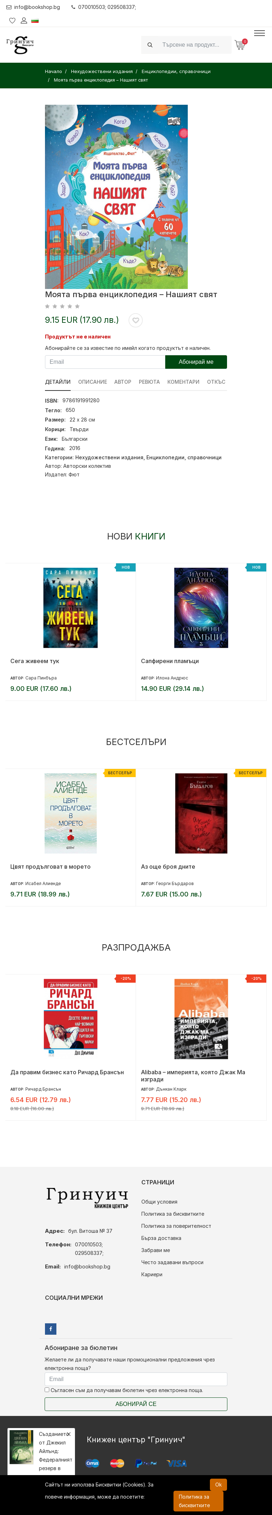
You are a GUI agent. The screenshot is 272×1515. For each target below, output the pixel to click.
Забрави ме (155, 1250)
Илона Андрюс (172, 678)
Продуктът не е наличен (78, 336)
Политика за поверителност (176, 1226)
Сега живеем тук (34, 661)
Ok (218, 1485)
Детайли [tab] (58, 382)
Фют (74, 474)
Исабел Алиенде (43, 883)
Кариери (151, 1274)
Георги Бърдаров (175, 883)
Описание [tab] (92, 382)
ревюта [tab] (149, 382)
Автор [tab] (123, 382)
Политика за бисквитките (172, 1214)
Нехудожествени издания (109, 457)
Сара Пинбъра (41, 678)
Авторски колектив (87, 466)
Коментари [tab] (184, 382)
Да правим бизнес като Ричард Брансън (67, 1072)
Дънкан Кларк (171, 1089)
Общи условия (159, 1202)
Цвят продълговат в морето (50, 866)
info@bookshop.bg (33, 7)
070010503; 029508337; (104, 7)
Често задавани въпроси (172, 1262)
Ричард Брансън (43, 1089)
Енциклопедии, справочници (184, 457)
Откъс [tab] (216, 382)
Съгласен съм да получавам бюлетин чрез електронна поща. (124, 1390)
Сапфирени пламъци (170, 661)
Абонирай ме (196, 362)
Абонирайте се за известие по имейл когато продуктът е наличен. (128, 348)
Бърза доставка (161, 1238)
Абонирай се (136, 1404)
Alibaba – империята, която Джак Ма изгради (193, 1076)
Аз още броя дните (168, 866)
